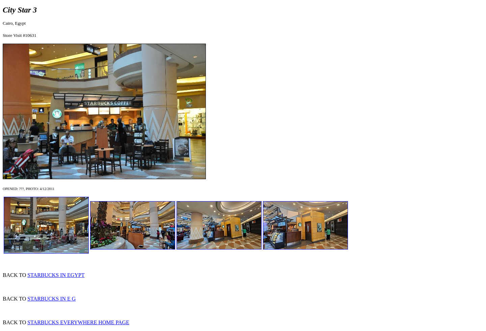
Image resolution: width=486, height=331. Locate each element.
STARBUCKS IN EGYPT (55, 275)
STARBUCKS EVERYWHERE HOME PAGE (78, 322)
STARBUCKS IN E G (51, 299)
